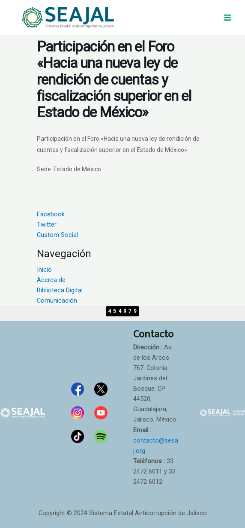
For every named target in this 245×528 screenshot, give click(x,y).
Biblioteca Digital (60, 290)
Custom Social (57, 235)
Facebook (51, 214)
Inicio (44, 269)
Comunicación (57, 300)
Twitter (47, 224)
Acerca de (51, 280)
